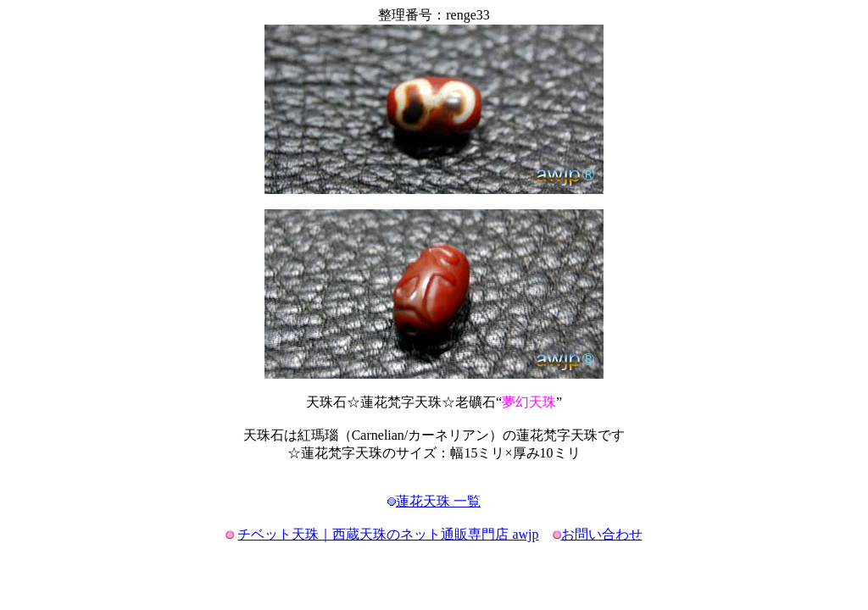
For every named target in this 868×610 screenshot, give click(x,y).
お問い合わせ (602, 534)
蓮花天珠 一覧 (438, 501)
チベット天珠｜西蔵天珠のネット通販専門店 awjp (387, 534)
